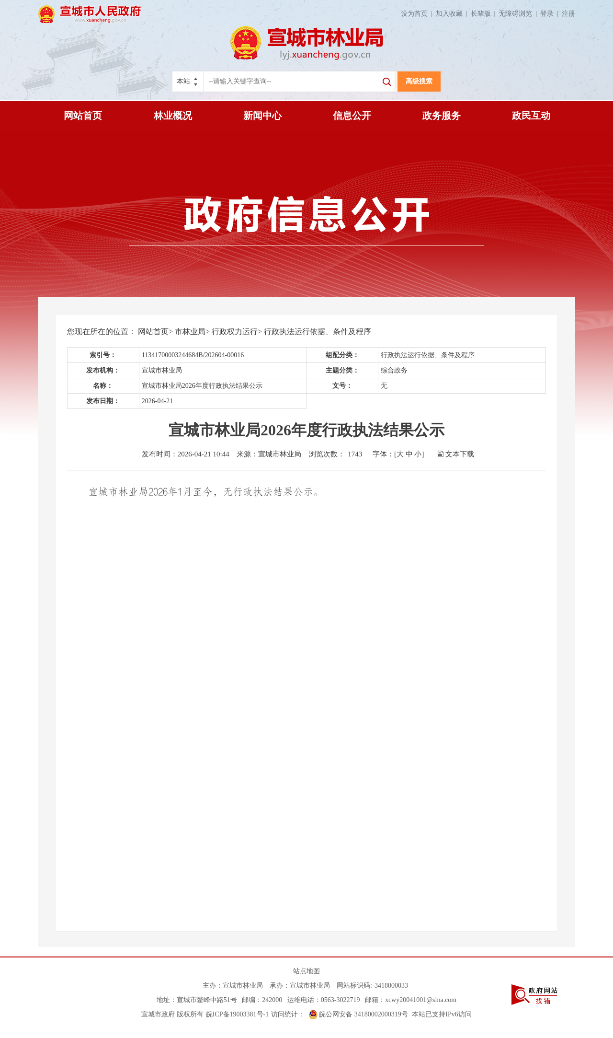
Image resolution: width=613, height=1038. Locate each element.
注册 (568, 13)
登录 (551, 13)
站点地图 (306, 971)
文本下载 (459, 454)
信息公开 (352, 115)
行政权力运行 (235, 331)
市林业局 (190, 331)
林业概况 (173, 115)
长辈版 (485, 13)
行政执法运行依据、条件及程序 (317, 331)
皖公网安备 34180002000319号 (358, 1014)
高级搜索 (419, 81)
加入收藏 (453, 13)
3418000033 (391, 985)
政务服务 (441, 115)
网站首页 (83, 115)
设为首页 (418, 13)
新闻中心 (262, 115)
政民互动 (531, 115)
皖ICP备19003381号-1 (237, 1014)
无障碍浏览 (519, 13)
